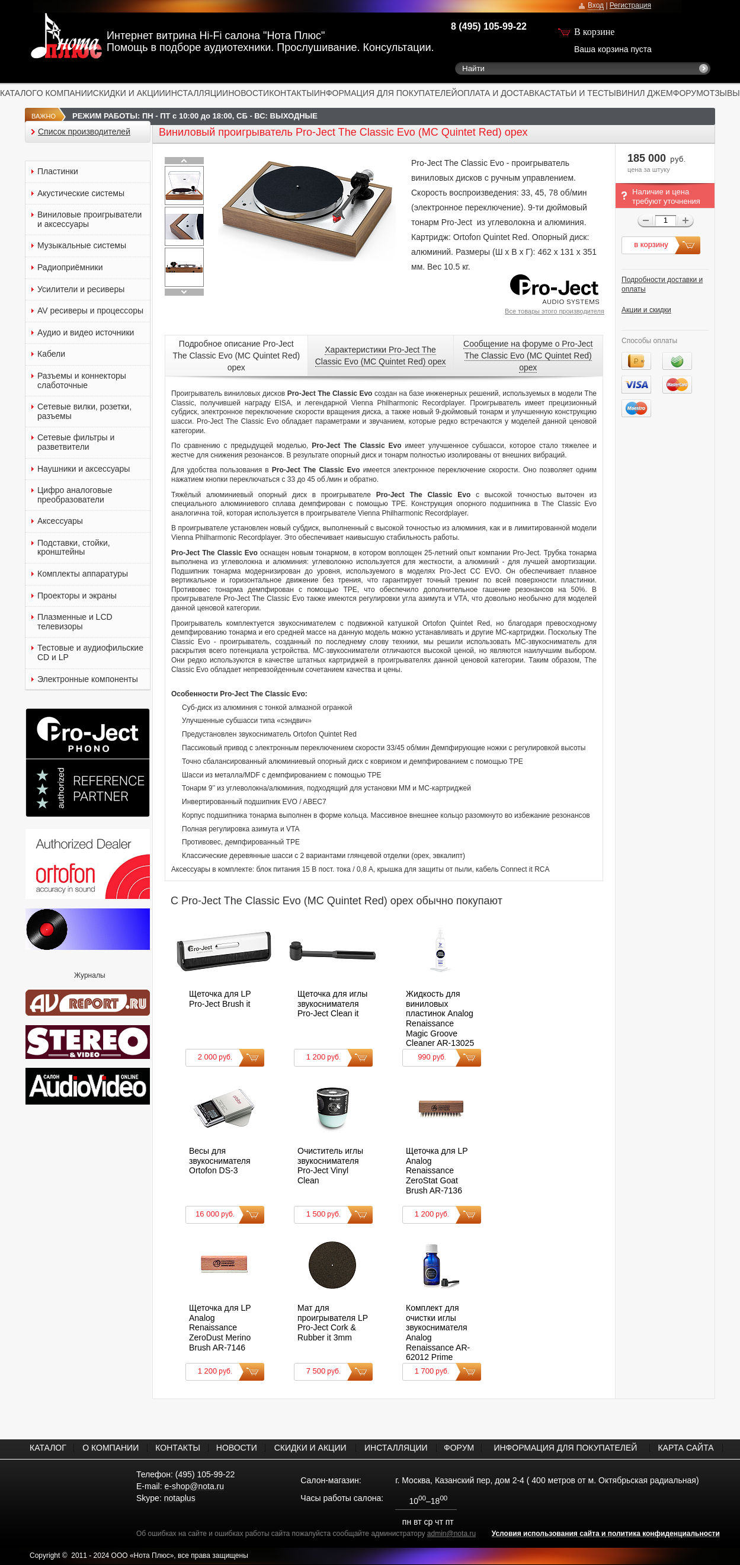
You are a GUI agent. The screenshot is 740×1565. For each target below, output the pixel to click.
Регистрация (630, 5)
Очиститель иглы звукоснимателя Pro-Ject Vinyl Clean (330, 1165)
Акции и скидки (646, 310)
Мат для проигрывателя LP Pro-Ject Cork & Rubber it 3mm (332, 1322)
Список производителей (84, 131)
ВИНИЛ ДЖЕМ (644, 93)
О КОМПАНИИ (65, 93)
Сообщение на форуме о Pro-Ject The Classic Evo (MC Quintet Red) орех (527, 355)
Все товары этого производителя (554, 311)
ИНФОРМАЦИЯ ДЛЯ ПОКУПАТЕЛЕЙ (385, 93)
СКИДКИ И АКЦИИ (129, 93)
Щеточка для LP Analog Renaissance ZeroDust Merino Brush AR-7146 (220, 1327)
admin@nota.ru (451, 1533)
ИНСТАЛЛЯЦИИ (197, 93)
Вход (596, 5)
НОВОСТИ (248, 93)
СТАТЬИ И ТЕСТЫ (580, 93)
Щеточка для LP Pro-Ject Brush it (220, 999)
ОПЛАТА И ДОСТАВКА (501, 93)
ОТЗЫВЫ (721, 93)
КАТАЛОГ (18, 93)
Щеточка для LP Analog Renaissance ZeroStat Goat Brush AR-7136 (436, 1170)
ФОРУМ (688, 93)
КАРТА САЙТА (685, 1447)
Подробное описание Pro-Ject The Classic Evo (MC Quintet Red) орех (236, 355)
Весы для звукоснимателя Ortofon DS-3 (220, 1160)
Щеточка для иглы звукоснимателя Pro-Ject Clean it (332, 1003)
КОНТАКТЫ (291, 93)
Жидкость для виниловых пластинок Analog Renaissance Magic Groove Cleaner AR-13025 (440, 1018)
